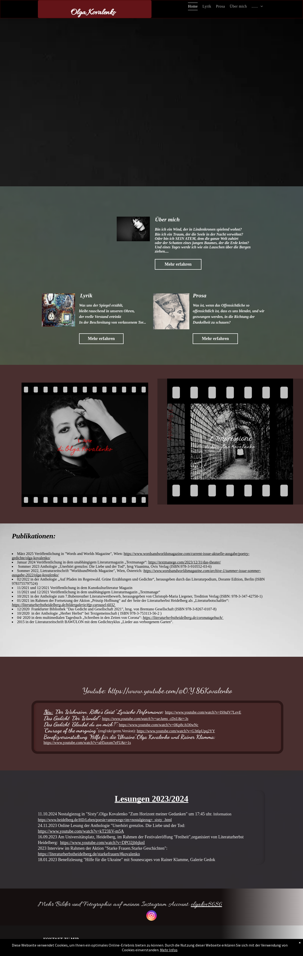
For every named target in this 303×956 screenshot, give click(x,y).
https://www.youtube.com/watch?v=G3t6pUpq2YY (176, 731)
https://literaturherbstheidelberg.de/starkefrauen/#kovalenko (89, 854)
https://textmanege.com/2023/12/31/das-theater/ (184, 562)
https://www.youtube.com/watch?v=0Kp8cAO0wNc (158, 725)
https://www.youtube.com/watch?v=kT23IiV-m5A (81, 831)
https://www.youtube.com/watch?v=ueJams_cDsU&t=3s (145, 719)
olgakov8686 (206, 904)
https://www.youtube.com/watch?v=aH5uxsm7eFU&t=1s (87, 743)
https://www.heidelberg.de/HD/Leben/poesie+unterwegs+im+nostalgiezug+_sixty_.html (105, 820)
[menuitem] (193, 6)
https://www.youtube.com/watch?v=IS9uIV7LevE (203, 712)
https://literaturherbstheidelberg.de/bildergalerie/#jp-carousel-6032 (64, 605)
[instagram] (151, 916)
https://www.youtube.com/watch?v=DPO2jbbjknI (102, 842)
